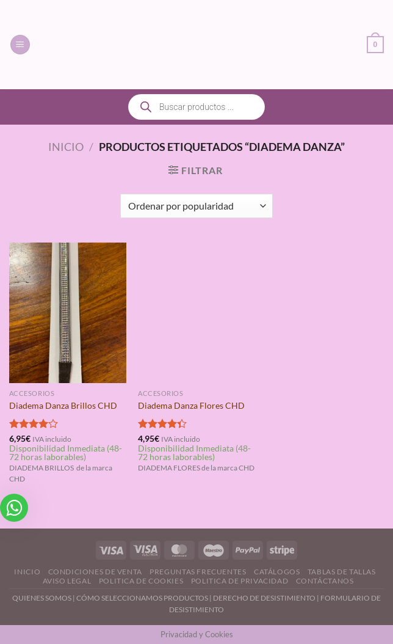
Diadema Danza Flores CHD (191, 405)
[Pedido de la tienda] (196, 206)
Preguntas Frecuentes (198, 571)
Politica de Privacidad (239, 580)
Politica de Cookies (141, 580)
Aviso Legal (67, 580)
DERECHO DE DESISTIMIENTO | (266, 597)
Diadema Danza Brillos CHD (63, 405)
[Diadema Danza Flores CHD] (196, 313)
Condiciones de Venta (95, 571)
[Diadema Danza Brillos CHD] (67, 313)
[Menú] (20, 45)
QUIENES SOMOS (41, 597)
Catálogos (277, 571)
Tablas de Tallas (342, 571)
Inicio (66, 146)
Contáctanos (325, 580)
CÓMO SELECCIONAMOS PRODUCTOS (142, 597)
